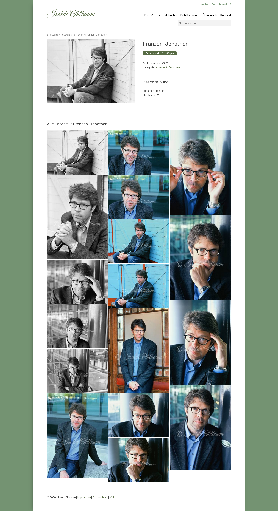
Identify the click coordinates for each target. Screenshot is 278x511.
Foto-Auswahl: (221, 3)
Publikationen (189, 15)
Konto (204, 3)
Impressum (84, 497)
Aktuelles (170, 15)
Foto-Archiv (152, 15)
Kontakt (225, 15)
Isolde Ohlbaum (71, 14)
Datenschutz (100, 497)
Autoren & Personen (72, 34)
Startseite (53, 34)
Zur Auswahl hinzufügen (160, 53)
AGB (111, 497)
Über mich (210, 15)
